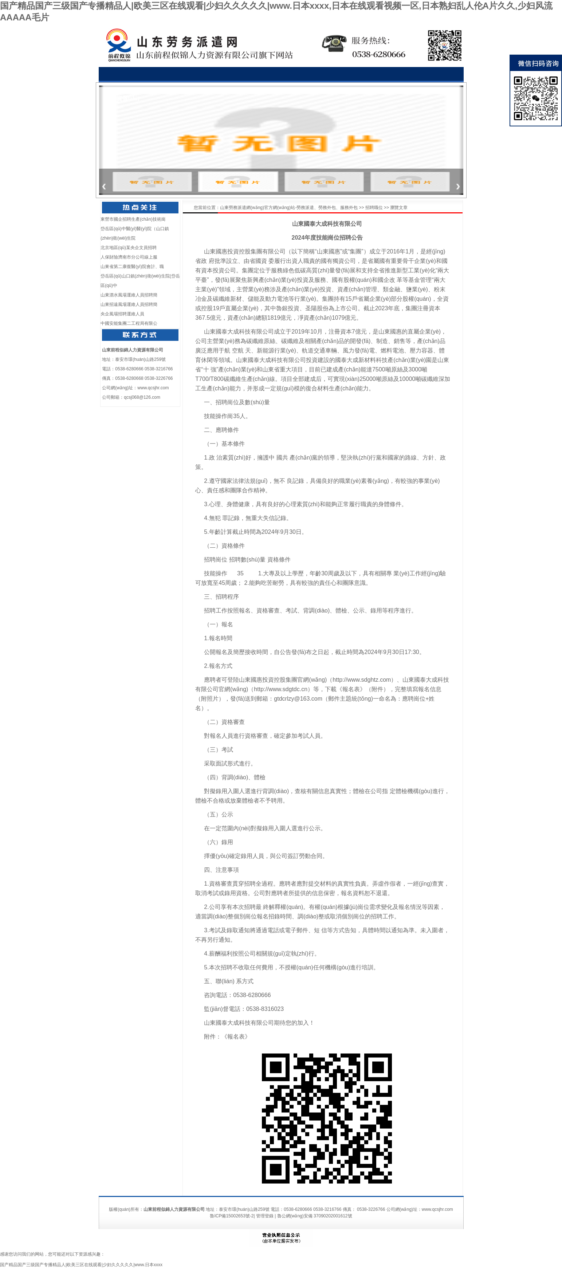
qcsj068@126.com (142, 397)
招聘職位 (374, 207)
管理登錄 (265, 1215)
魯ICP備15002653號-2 (232, 1215)
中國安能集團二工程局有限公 (129, 323)
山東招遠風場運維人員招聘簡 (129, 304)
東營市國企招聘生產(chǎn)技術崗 (133, 219)
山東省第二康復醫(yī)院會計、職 (132, 266)
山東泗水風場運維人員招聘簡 (129, 295)
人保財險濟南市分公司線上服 (129, 257)
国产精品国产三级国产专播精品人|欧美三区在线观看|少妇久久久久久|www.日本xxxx (81, 1264)
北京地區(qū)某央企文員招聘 (128, 247)
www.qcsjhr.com (153, 387)
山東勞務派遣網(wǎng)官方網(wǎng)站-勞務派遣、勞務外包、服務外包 (289, 207)
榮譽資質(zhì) (122, 98)
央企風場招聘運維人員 (122, 313)
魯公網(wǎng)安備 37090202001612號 (314, 1215)
